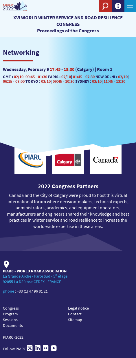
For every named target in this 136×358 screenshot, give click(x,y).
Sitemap (75, 319)
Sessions (10, 319)
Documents (13, 325)
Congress (11, 308)
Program (10, 313)
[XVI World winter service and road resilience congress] (21, 6)
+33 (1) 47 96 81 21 (32, 291)
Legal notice (78, 308)
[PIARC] (86, 15)
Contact (75, 313)
